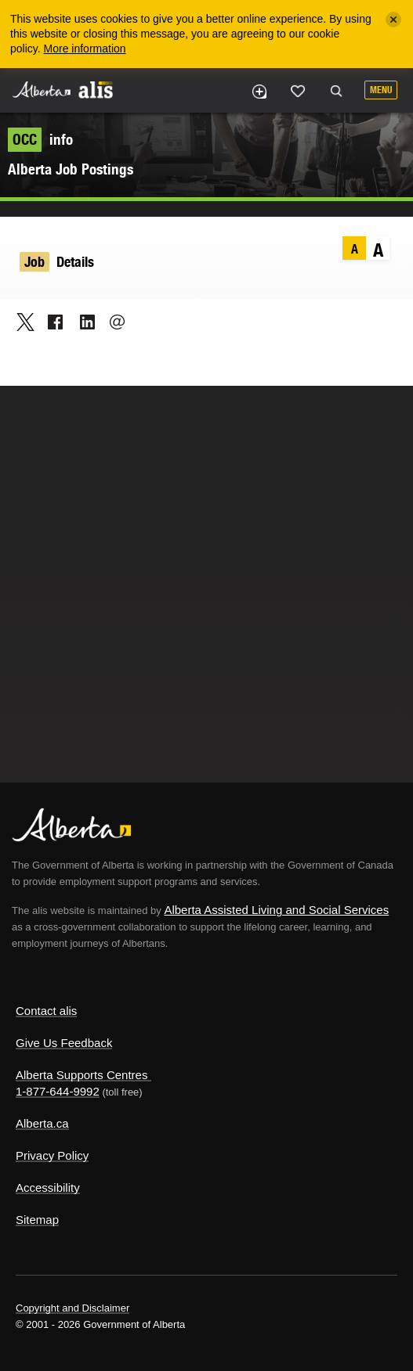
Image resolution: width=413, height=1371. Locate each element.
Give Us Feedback (64, 1042)
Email (112, 321)
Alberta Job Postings (70, 169)
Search (336, 91)
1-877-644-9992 (58, 1091)
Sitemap (37, 1219)
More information (85, 48)
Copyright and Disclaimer (72, 1308)
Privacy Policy (52, 1155)
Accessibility (48, 1187)
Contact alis (46, 1010)
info (40, 139)
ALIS (95, 89)
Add (258, 91)
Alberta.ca (42, 1123)
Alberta (41, 90)
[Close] (393, 19)
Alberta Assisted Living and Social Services (276, 909)
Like (297, 91)
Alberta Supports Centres (81, 1074)
